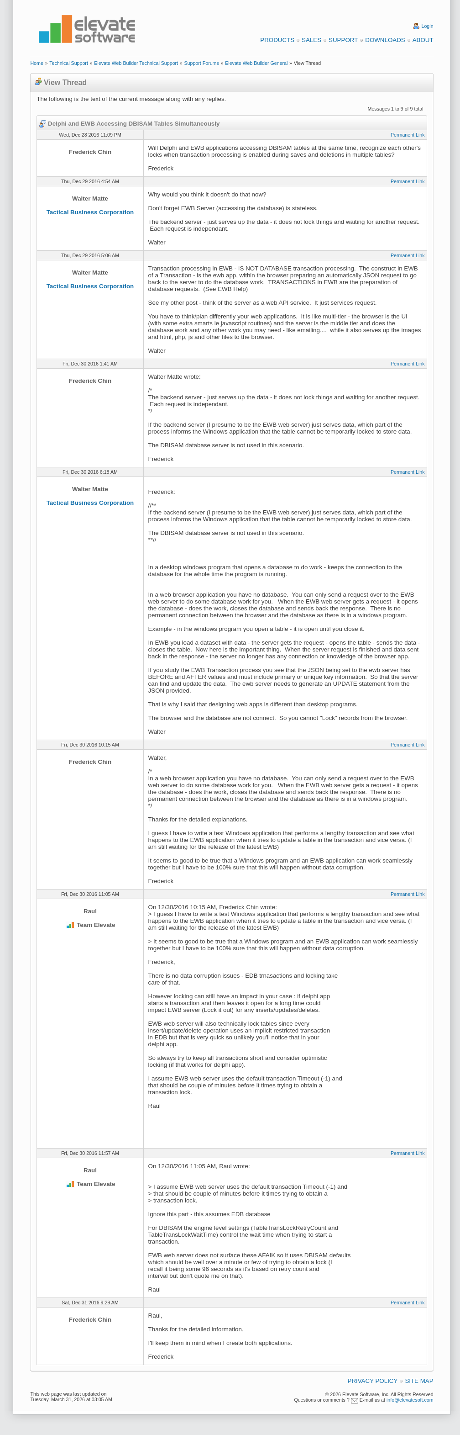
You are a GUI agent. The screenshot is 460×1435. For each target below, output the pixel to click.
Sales (311, 40)
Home (36, 63)
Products (277, 40)
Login (428, 26)
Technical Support (68, 63)
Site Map (419, 1380)
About (423, 40)
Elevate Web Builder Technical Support (136, 63)
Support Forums (201, 63)
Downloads (385, 40)
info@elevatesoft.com (410, 1400)
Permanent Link (408, 135)
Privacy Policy (373, 1380)
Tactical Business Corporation (90, 212)
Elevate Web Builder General (256, 63)
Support (343, 40)
